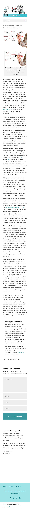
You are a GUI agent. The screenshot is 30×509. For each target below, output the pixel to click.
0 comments (16, 28)
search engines (7, 109)
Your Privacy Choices (12, 504)
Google (22, 157)
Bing (8, 159)
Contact (11, 486)
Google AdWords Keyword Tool (14, 207)
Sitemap (18, 486)
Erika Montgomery (9, 25)
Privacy (6, 486)
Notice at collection (8, 507)
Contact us (21, 353)
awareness (22, 141)
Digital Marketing (7, 28)
